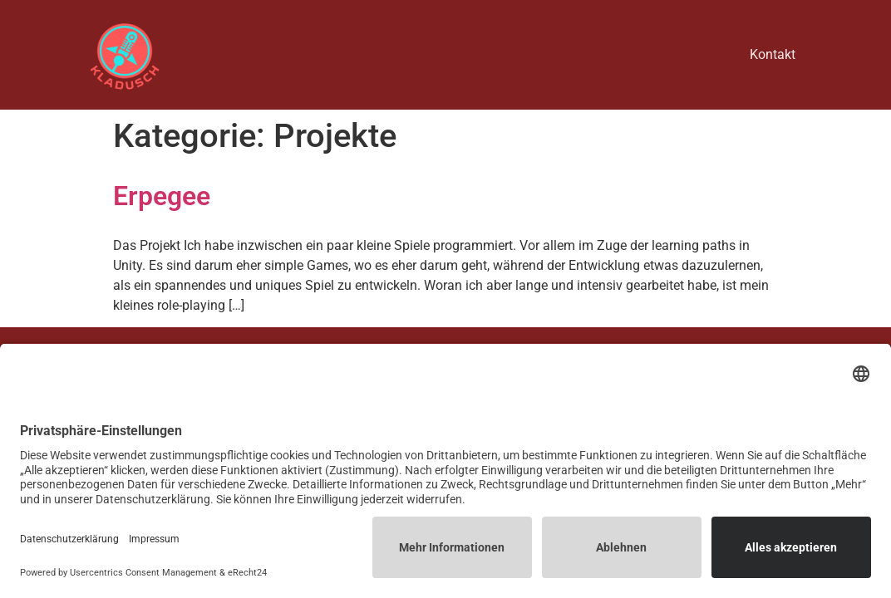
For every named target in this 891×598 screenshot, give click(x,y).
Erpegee (161, 196)
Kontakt (772, 54)
